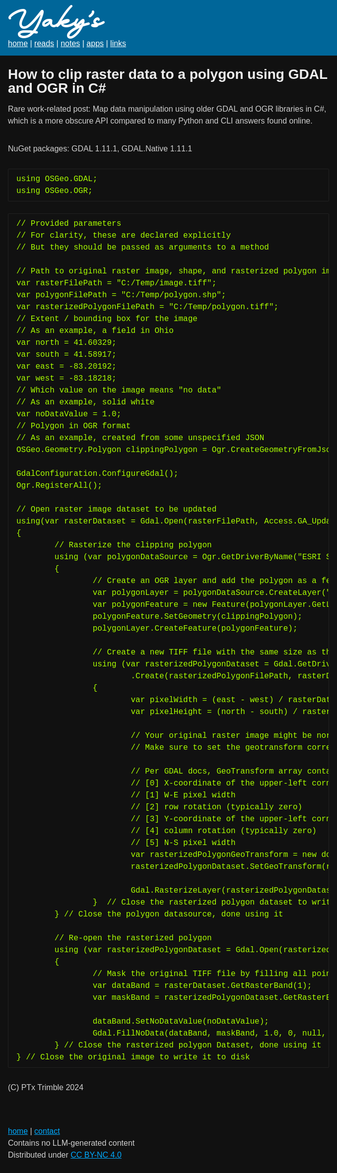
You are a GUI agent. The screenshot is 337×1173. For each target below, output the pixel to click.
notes (70, 43)
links (118, 43)
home (18, 43)
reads (44, 43)
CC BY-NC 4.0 (96, 1155)
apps (95, 43)
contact (47, 1131)
